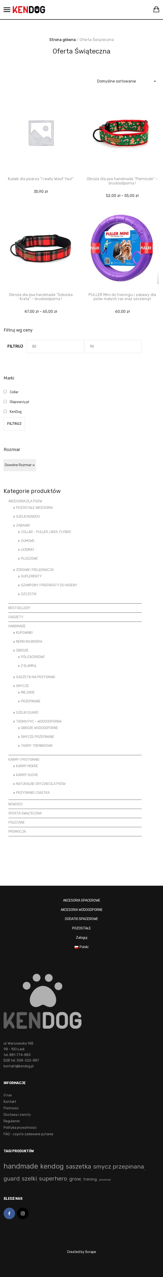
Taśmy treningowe (37, 746)
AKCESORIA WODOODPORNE (82, 910)
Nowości (15, 804)
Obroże (22, 650)
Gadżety (15, 617)
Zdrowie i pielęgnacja (35, 570)
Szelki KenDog (28, 517)
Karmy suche (27, 775)
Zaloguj (81, 938)
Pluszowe (29, 559)
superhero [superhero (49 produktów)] (53, 1178)
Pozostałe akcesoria (34, 508)
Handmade (17, 626)
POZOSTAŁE (81, 928)
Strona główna (62, 39)
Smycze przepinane (37, 737)
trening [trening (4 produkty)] (90, 1179)
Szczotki (28, 594)
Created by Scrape (81, 1252)
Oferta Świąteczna (25, 813)
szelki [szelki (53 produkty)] (29, 1178)
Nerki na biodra (29, 642)
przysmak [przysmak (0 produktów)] (105, 1179)
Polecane (16, 822)
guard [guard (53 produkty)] (12, 1178)
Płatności (11, 1108)
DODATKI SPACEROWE (81, 919)
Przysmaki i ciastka (33, 793)
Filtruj (15, 346)
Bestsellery (19, 608)
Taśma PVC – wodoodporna (39, 721)
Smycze (22, 686)
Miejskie (28, 692)
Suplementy (31, 576)
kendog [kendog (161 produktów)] (52, 1166)
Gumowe (28, 541)
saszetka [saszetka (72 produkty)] (78, 1166)
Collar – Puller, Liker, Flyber (46, 532)
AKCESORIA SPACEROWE (81, 900)
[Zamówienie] (126, 81)
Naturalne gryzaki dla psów (40, 784)
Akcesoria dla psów (25, 501)
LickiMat (28, 550)
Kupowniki (24, 633)
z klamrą (28, 666)
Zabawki (23, 525)
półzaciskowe (33, 657)
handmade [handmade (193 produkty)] (21, 1166)
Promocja (17, 832)
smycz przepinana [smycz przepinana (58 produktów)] (118, 1166)
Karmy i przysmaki (23, 760)
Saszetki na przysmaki (35, 677)
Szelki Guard (27, 713)
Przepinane (31, 701)
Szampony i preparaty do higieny (49, 585)
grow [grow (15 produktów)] (75, 1179)
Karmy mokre (27, 766)
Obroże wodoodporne (39, 728)
